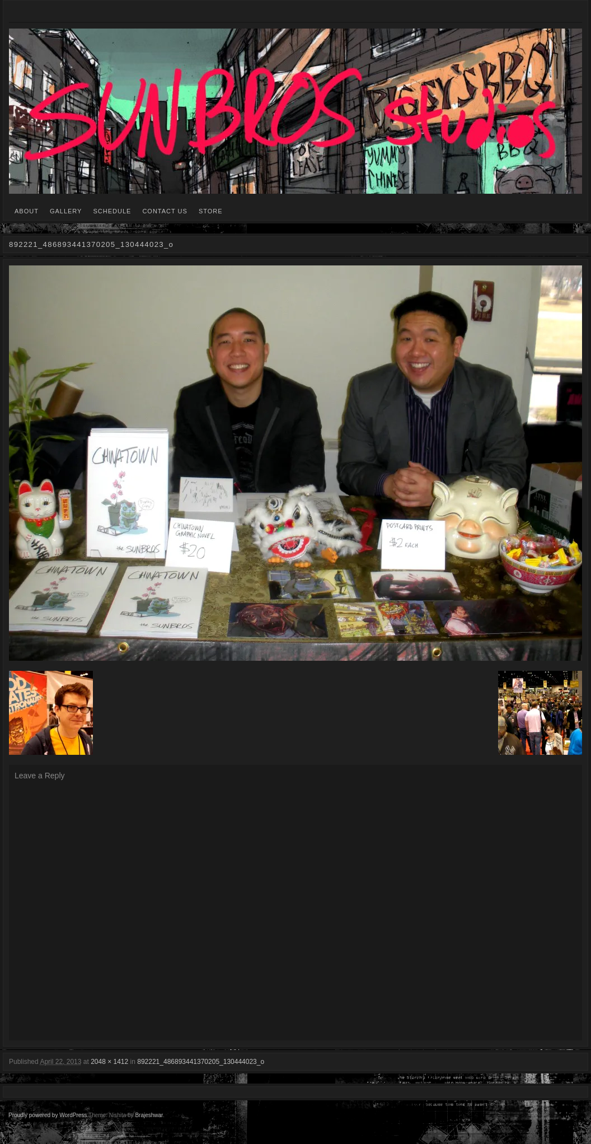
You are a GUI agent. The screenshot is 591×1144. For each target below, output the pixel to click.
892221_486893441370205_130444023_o (200, 1062)
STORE (211, 211)
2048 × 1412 (109, 1062)
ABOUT (27, 211)
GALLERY (66, 211)
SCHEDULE (112, 211)
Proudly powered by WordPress (47, 1115)
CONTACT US (164, 211)
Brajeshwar (148, 1115)
